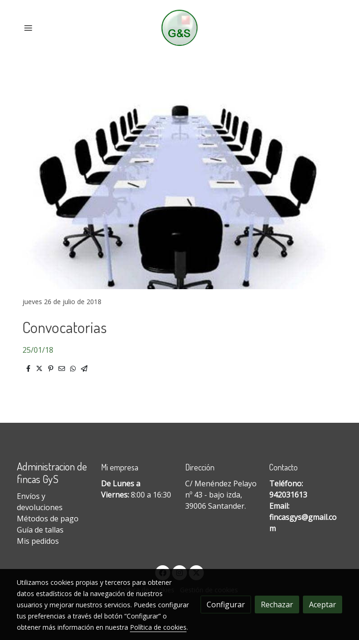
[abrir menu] (28, 27)
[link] (180, 27)
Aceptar (322, 604)
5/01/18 (40, 350)
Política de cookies (158, 627)
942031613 (288, 495)
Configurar (226, 604)
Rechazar (277, 604)
